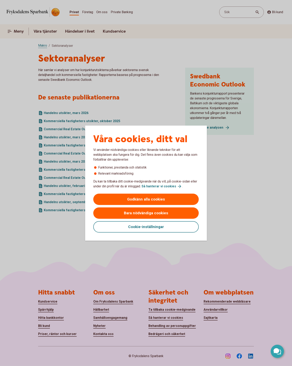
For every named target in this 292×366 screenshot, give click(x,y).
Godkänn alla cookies (146, 199)
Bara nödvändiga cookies (146, 213)
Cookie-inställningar (146, 226)
